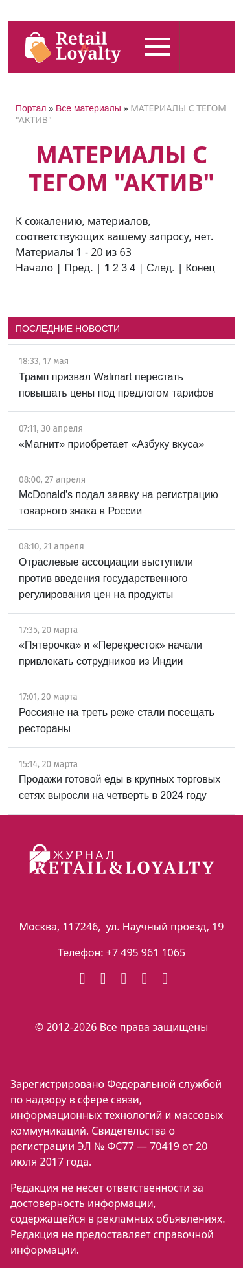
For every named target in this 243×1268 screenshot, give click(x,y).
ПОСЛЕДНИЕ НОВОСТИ (68, 328)
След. (160, 267)
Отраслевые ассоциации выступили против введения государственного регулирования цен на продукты (106, 578)
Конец (200, 267)
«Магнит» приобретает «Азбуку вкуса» (111, 444)
